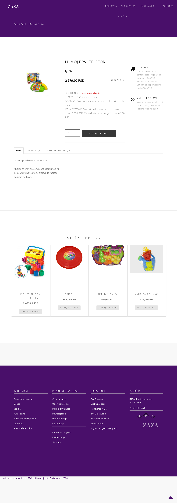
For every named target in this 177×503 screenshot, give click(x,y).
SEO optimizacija (36, 478)
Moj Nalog (148, 6)
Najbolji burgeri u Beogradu (104, 428)
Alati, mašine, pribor (23, 428)
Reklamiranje (58, 437)
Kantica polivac (146, 294)
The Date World (98, 413)
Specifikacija (33, 150)
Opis (18, 150)
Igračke (122, 16)
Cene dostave (59, 399)
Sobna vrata (97, 423)
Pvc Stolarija (97, 399)
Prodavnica (129, 6)
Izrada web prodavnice (12, 478)
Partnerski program (61, 432)
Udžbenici (18, 423)
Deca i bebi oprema (23, 399)
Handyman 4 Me (99, 408)
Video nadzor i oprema (25, 418)
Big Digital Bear (98, 403)
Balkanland (55, 478)
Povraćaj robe (59, 413)
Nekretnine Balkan (100, 418)
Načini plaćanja (59, 418)
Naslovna (111, 6)
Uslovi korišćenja (60, 403)
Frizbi (69, 294)
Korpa (168, 6)
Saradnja (56, 442)
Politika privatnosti (61, 408)
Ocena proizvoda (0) (58, 150)
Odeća (17, 403)
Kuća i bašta (19, 413)
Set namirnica (108, 294)
